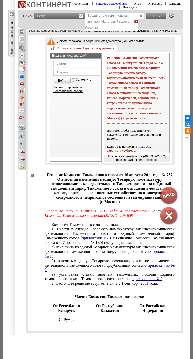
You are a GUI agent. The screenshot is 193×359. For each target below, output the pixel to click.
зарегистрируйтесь (121, 150)
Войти (62, 80)
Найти (156, 16)
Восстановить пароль (68, 91)
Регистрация (81, 3)
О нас (137, 3)
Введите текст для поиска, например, (107, 21)
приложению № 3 (147, 279)
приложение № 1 (97, 238)
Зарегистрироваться (67, 87)
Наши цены (130, 7)
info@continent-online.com (141, 160)
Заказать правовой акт (111, 3)
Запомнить (83, 79)
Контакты (175, 3)
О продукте (155, 3)
